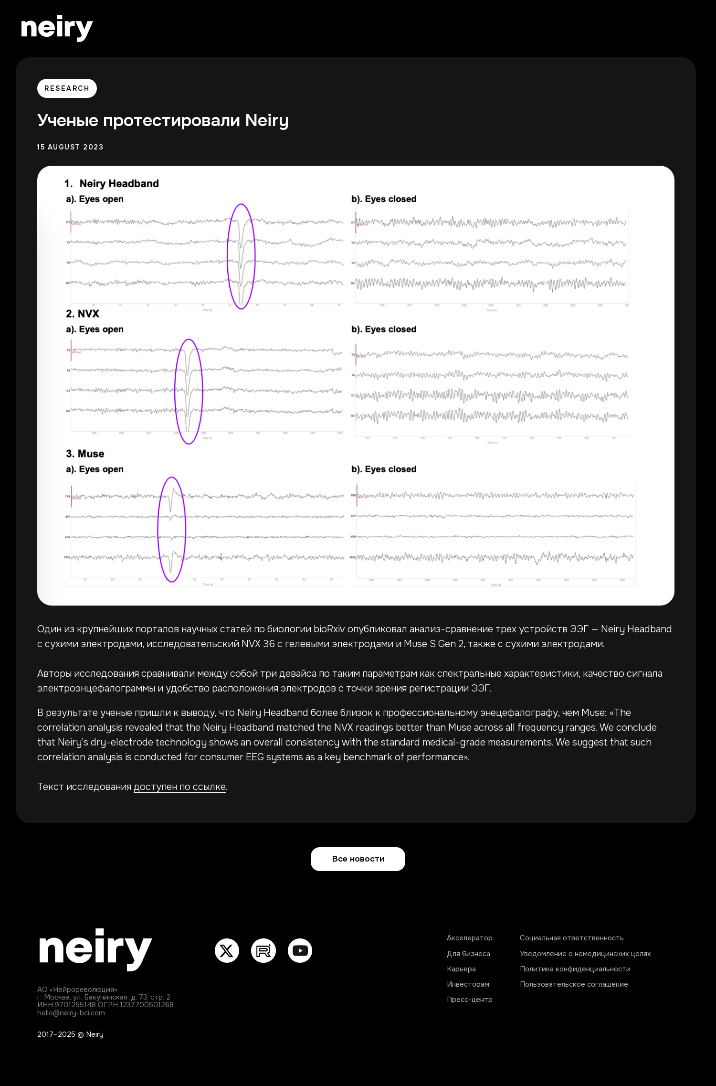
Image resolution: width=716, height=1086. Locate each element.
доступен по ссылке (180, 787)
